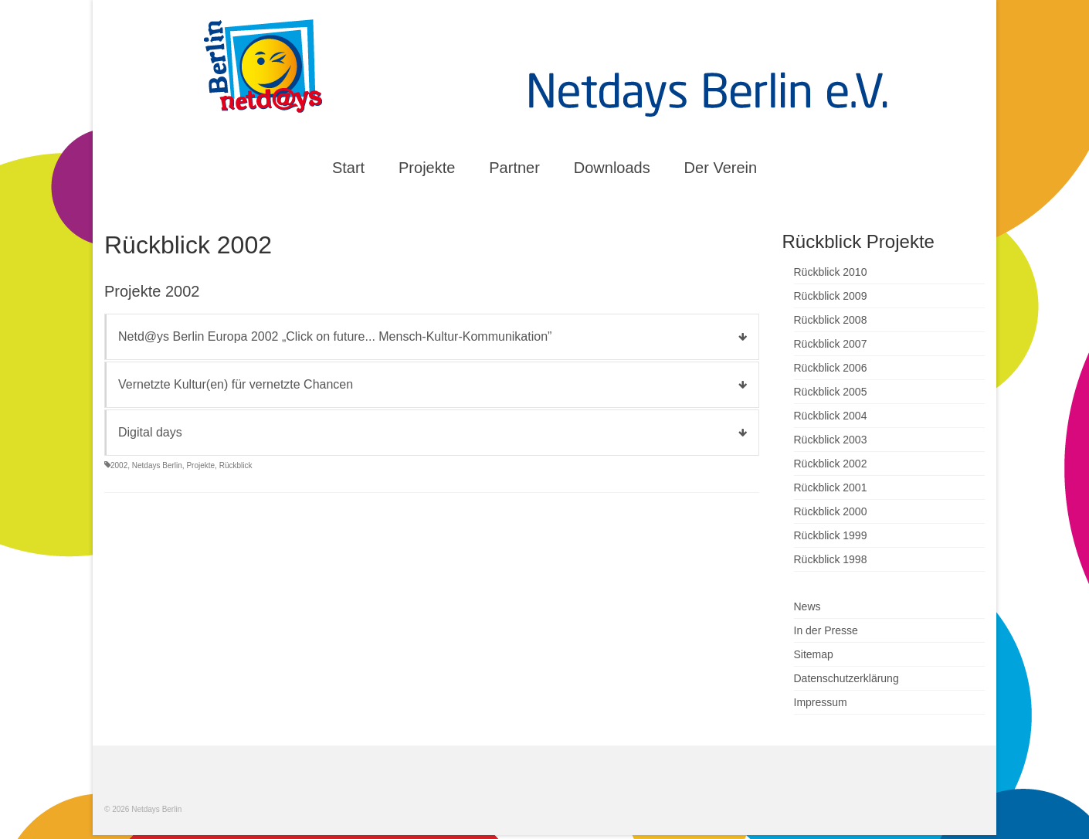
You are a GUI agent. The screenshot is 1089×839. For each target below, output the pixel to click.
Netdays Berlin (157, 465)
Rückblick (236, 465)
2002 (118, 465)
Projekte (200, 465)
